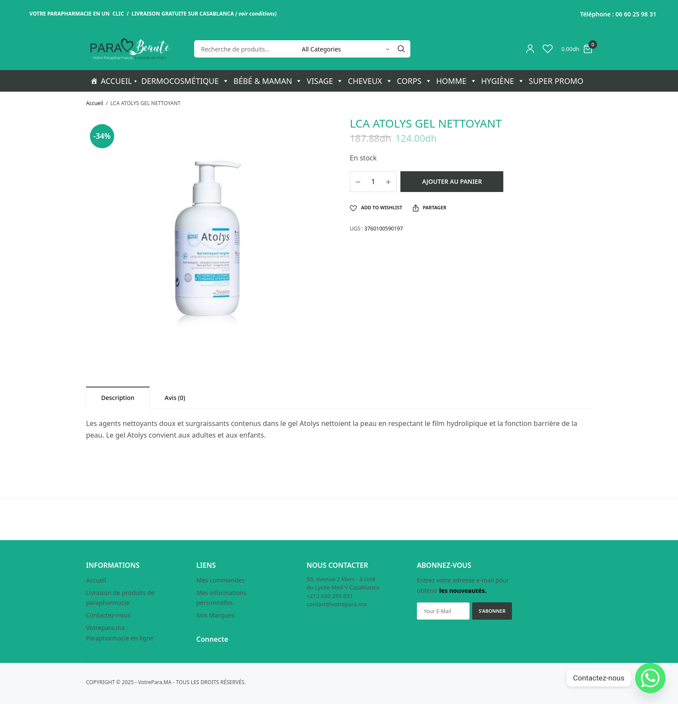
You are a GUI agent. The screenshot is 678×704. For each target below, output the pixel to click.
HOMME (456, 81)
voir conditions (256, 13)
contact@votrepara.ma (337, 604)
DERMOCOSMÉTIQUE (185, 81)
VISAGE (325, 81)
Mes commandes (220, 580)
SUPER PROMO (556, 81)
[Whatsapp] (650, 678)
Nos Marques (215, 615)
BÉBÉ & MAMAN (267, 81)
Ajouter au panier (452, 181)
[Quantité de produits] (373, 182)
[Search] (401, 49)
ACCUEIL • (119, 81)
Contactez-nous (108, 615)
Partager (429, 207)
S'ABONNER (492, 611)
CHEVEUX (370, 81)
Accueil (94, 103)
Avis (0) (175, 398)
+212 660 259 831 (330, 596)
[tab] (118, 398)
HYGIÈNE (502, 81)
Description (117, 398)
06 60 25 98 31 (635, 14)
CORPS (414, 81)
